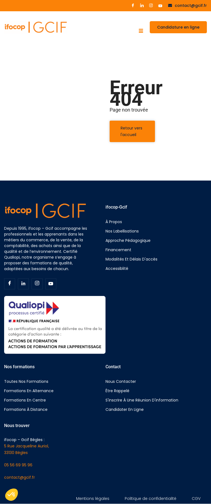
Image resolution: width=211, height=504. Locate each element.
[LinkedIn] (142, 5)
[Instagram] (151, 5)
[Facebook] (133, 5)
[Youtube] (160, 5)
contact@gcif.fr (19, 477)
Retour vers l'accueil (131, 131)
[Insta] (37, 283)
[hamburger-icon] (141, 31)
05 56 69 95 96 (18, 465)
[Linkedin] (23, 283)
